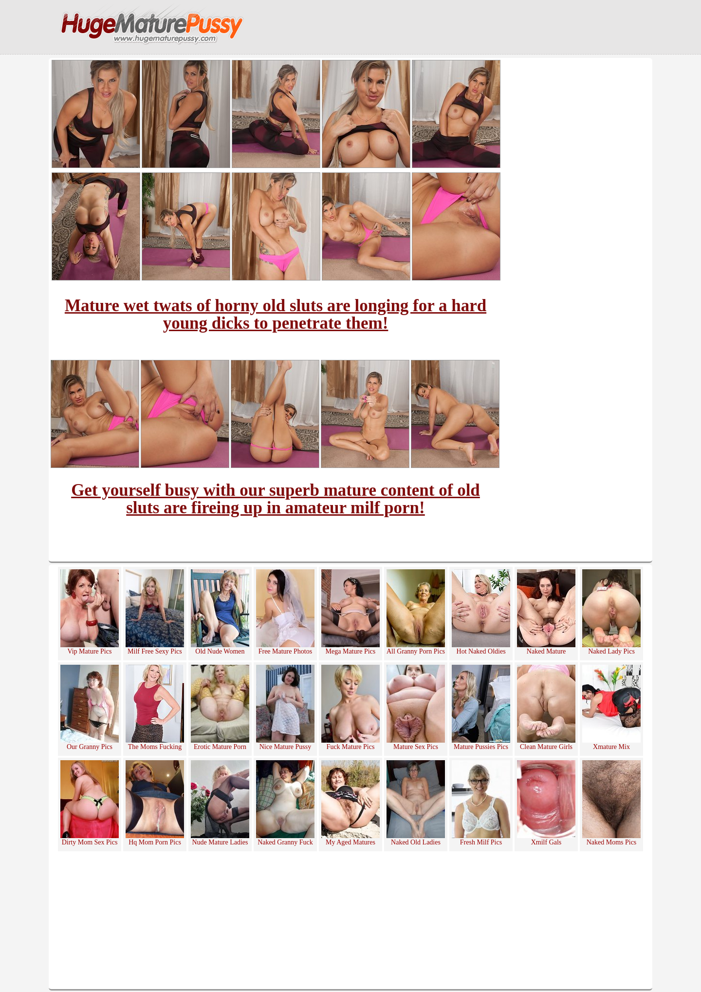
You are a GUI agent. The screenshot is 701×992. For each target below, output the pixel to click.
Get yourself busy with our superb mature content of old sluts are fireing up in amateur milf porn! (275, 499)
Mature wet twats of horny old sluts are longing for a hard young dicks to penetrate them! (275, 314)
